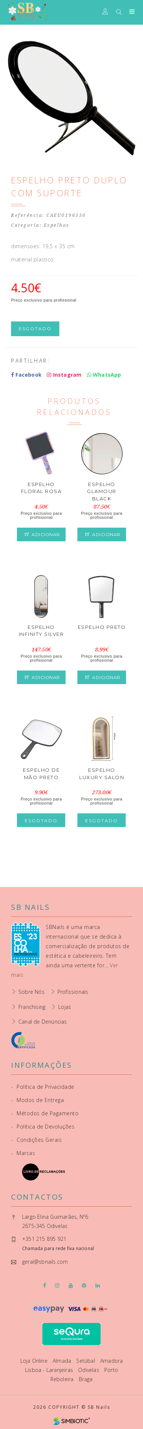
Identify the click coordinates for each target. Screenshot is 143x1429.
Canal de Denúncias (42, 1021)
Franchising (31, 1006)
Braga (86, 1379)
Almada (63, 1360)
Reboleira (62, 1379)
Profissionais (72, 991)
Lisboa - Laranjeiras (49, 1369)
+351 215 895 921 (44, 1238)
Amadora (111, 1360)
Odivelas (89, 1369)
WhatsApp (104, 374)
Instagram (64, 374)
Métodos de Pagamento (45, 1113)
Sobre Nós (31, 991)
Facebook (26, 374)
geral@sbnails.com (45, 1261)
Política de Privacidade (42, 1086)
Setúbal (86, 1360)
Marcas (23, 1153)
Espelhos (57, 225)
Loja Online (34, 1360)
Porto (111, 1369)
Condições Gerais (36, 1139)
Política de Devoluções (42, 1126)
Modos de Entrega (37, 1100)
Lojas (64, 1006)
